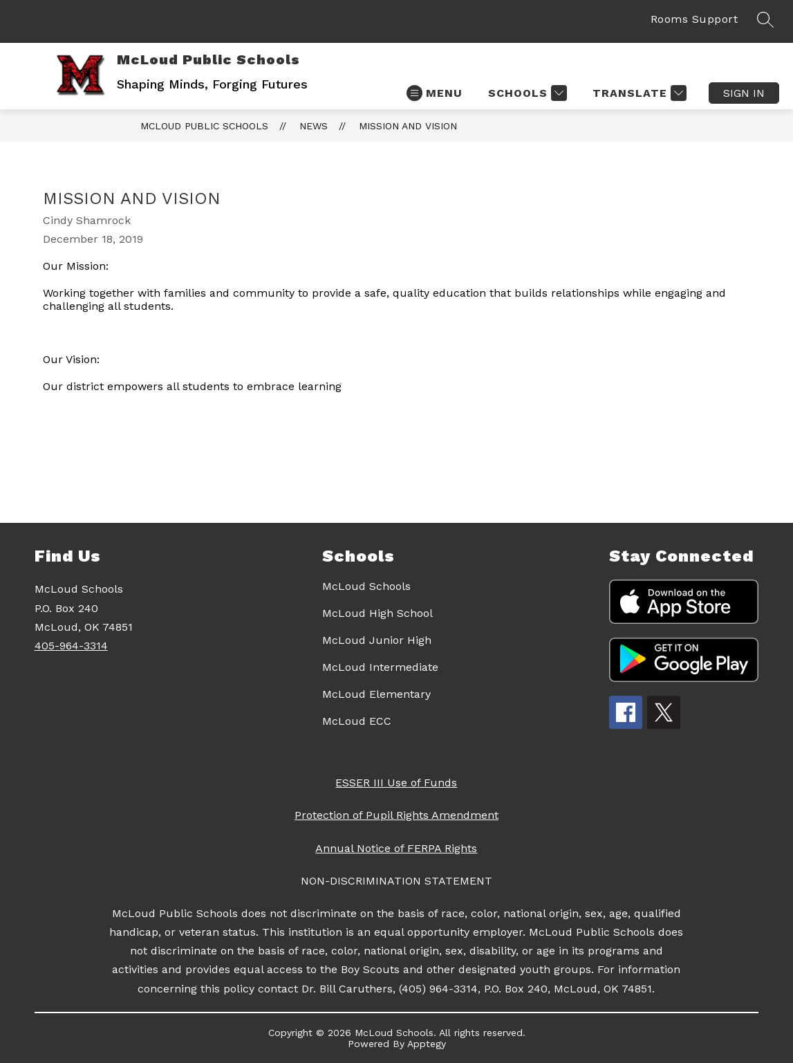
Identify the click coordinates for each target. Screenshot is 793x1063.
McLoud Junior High (376, 640)
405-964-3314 (71, 645)
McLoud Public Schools (204, 125)
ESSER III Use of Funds (396, 782)
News (313, 125)
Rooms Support (694, 19)
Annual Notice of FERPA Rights (396, 848)
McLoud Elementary (376, 694)
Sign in (744, 93)
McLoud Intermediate (380, 667)
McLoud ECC (356, 721)
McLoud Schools (366, 586)
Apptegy (426, 1043)
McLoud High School (377, 613)
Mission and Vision (408, 125)
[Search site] (765, 19)
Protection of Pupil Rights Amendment (396, 815)
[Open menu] (435, 93)
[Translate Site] (638, 93)
